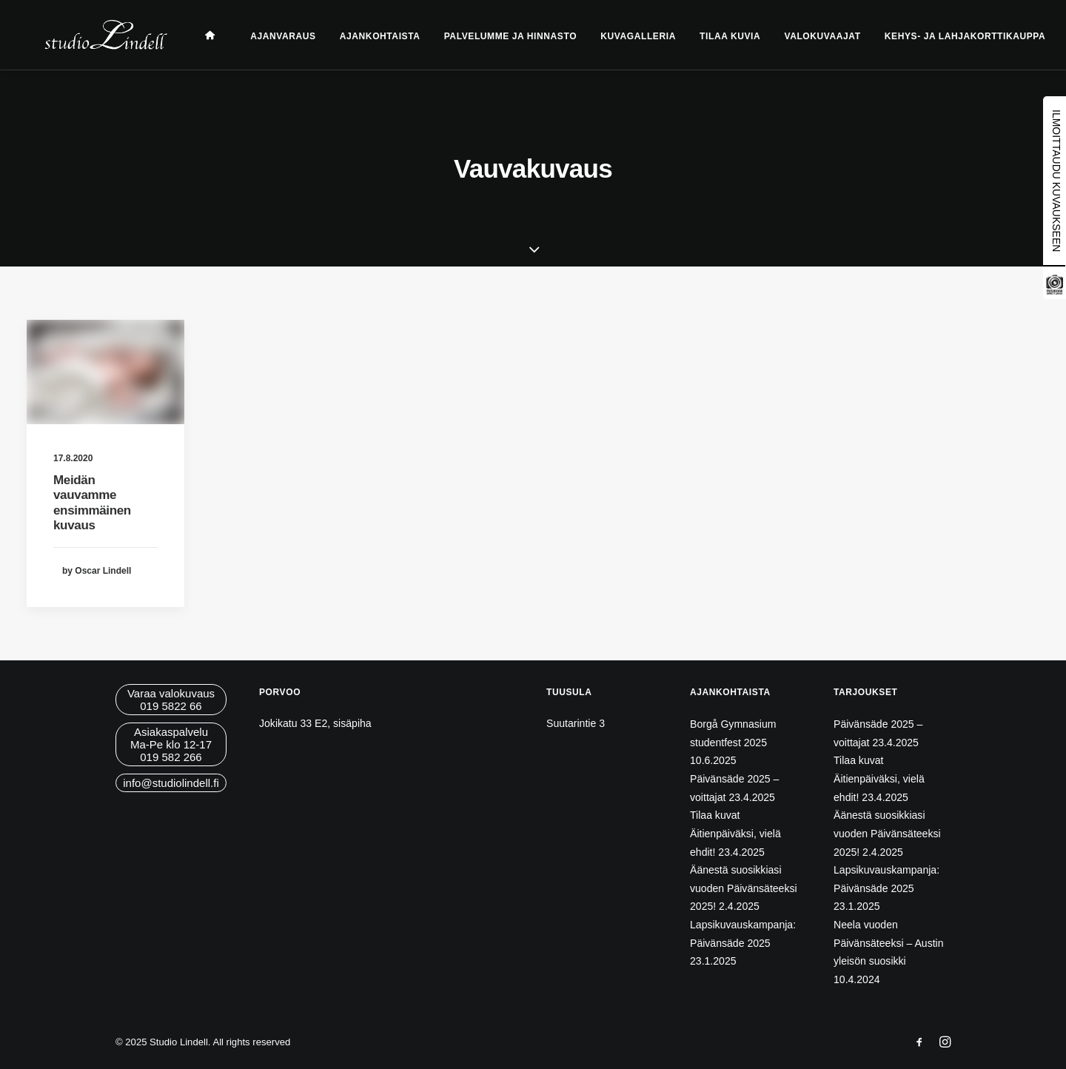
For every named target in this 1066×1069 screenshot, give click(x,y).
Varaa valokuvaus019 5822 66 (171, 699)
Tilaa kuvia (712, 36)
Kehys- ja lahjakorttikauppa (947, 36)
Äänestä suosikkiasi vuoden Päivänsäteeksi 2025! (743, 888)
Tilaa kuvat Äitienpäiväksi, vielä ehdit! (735, 833)
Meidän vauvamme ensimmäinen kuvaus (92, 502)
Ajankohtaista (362, 36)
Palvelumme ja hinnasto (492, 36)
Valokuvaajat (804, 36)
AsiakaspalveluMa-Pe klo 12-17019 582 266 (171, 744)
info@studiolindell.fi (170, 783)
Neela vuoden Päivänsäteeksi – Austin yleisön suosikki (889, 943)
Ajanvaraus (265, 36)
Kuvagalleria (620, 36)
